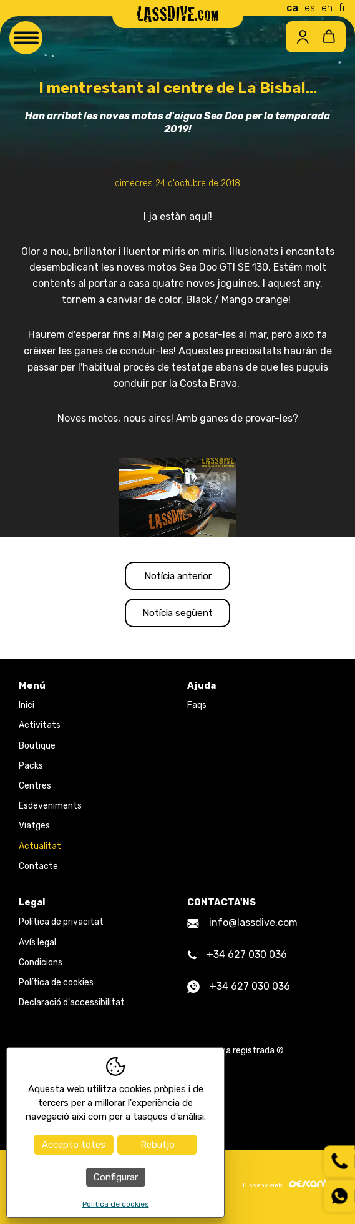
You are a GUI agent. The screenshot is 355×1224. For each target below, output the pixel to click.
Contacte (38, 869)
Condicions (40, 965)
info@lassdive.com (242, 926)
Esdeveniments (50, 809)
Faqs (197, 709)
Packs (31, 769)
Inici (26, 709)
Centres (35, 789)
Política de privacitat (61, 925)
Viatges (34, 829)
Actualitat (40, 849)
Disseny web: (289, 1188)
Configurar (116, 1177)
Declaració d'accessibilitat (72, 1006)
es (309, 8)
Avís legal (37, 945)
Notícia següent (177, 615)
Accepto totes (73, 1144)
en (327, 8)
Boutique (37, 749)
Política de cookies (56, 985)
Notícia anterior (177, 576)
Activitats (40, 729)
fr (342, 8)
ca (292, 8)
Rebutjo (157, 1144)
